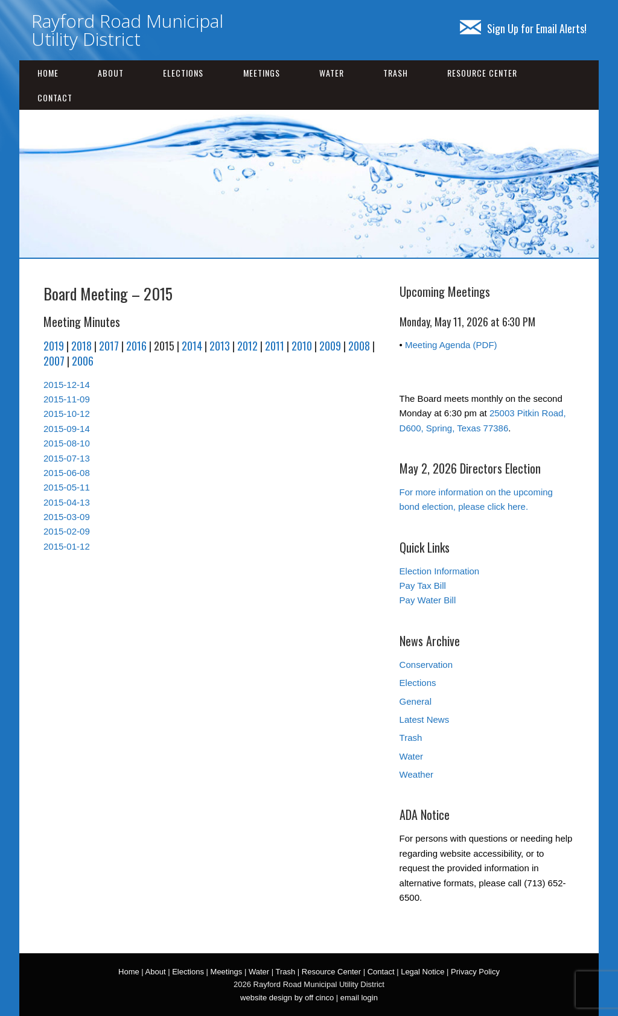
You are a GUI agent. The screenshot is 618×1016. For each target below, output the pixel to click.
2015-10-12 (66, 413)
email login (359, 997)
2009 (330, 346)
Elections (183, 72)
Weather (416, 774)
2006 (83, 361)
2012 (247, 346)
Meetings (261, 72)
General (416, 701)
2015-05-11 (66, 487)
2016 (136, 346)
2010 (301, 346)
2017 (109, 346)
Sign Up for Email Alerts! (523, 28)
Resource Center (482, 72)
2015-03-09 (66, 517)
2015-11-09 (66, 399)
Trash (395, 72)
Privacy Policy (475, 971)
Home (48, 72)
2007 (54, 361)
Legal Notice (422, 971)
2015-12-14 (66, 384)
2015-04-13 (66, 502)
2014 (192, 346)
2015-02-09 (66, 531)
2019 (53, 346)
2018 (81, 346)
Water (331, 72)
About (111, 72)
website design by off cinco (287, 997)
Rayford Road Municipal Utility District (127, 29)
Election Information (440, 571)
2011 (274, 346)
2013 (219, 346)
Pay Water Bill (428, 600)
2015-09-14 (66, 429)
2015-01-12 (66, 546)
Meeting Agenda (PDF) (451, 345)
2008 (359, 346)
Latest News (425, 719)
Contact (54, 97)
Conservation (426, 664)
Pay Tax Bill (423, 585)
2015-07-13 (66, 458)
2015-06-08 (66, 473)
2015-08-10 (66, 443)
